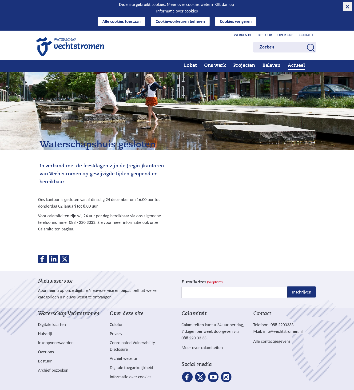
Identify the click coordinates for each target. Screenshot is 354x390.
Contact (306, 35)
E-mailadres (202, 282)
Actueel (296, 65)
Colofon (116, 324)
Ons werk (215, 65)
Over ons (285, 35)
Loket (190, 65)
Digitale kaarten (52, 324)
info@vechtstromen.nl (283, 331)
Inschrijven (301, 292)
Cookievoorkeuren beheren (180, 21)
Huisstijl (45, 333)
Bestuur (265, 35)
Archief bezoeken (53, 370)
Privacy (116, 333)
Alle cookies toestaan (121, 21)
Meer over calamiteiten (202, 347)
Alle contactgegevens (271, 341)
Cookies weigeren (236, 21)
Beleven (271, 65)
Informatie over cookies (177, 11)
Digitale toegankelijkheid (131, 367)
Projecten (244, 65)
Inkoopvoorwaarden (56, 342)
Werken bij (243, 35)
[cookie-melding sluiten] (347, 6)
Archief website (123, 358)
